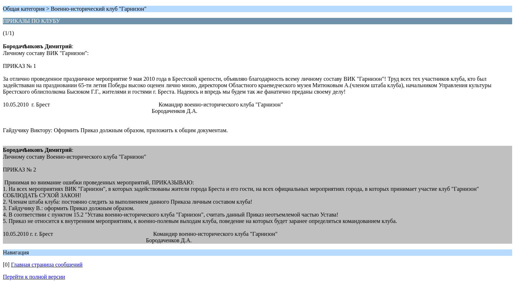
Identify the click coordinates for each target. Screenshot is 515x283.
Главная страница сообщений (47, 265)
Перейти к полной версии (34, 277)
